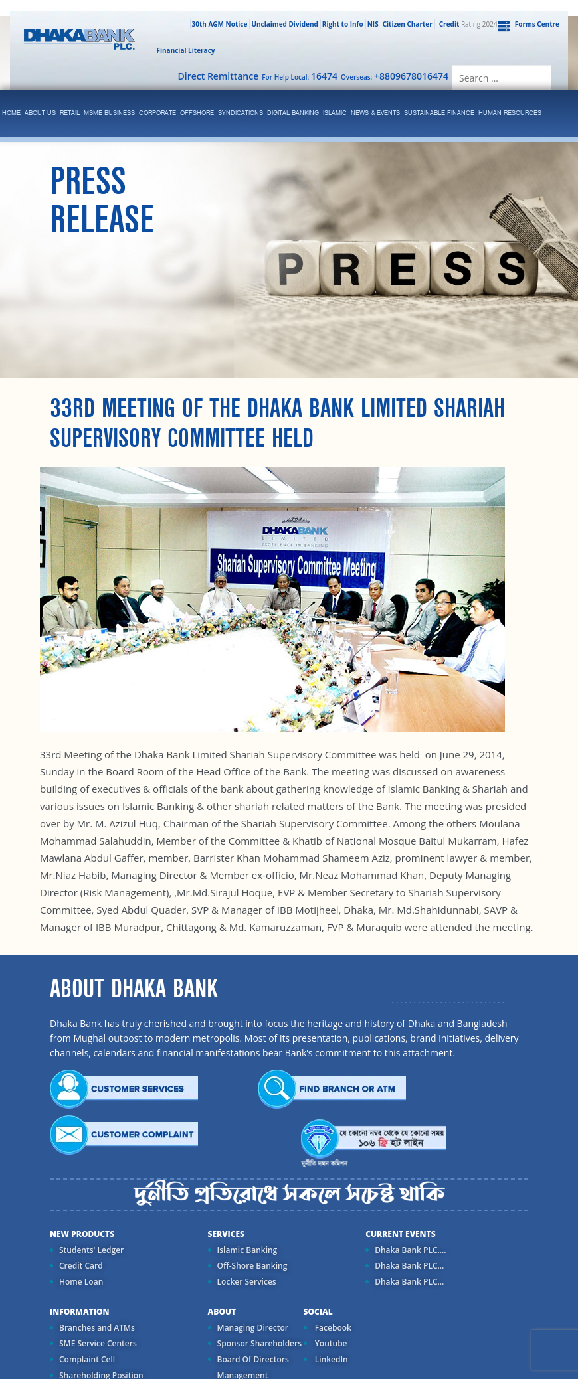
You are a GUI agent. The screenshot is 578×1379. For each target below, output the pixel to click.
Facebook (332, 1327)
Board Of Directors (253, 1359)
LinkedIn (330, 1359)
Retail (70, 113)
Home (11, 113)
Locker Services (246, 1281)
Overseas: (394, 76)
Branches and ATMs (97, 1327)
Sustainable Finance (439, 113)
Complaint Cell (87, 1359)
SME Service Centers (98, 1343)
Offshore (197, 113)
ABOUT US (40, 113)
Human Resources (509, 113)
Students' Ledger (91, 1250)
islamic (335, 113)
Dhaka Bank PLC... (409, 1265)
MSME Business (109, 113)
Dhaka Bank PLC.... (410, 1250)
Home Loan (81, 1281)
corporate (157, 113)
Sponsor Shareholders (259, 1343)
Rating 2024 (467, 24)
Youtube (330, 1343)
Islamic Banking (247, 1250)
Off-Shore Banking (252, 1265)
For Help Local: (299, 76)
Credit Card (81, 1265)
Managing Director (252, 1327)
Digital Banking (293, 113)
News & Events (375, 113)
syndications (240, 113)
